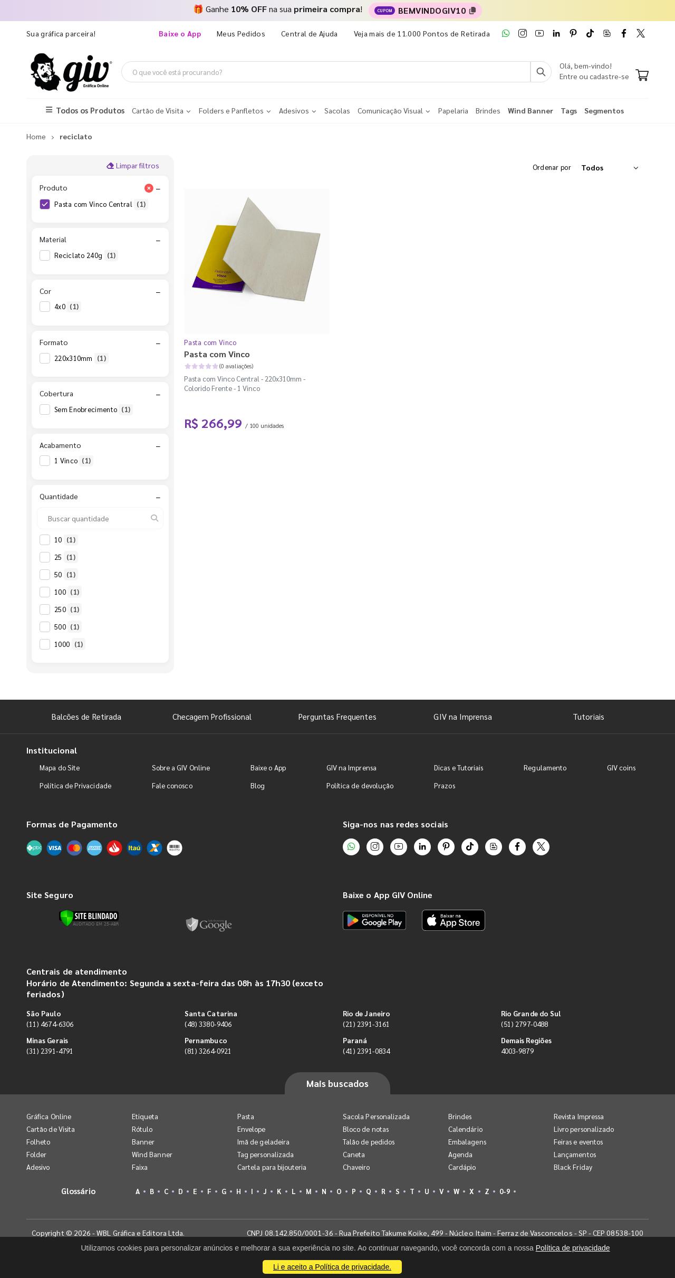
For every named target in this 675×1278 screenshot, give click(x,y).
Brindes (459, 1116)
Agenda (460, 1154)
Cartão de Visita (50, 1128)
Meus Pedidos (241, 33)
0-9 (504, 1191)
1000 (69, 644)
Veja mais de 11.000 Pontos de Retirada (422, 33)
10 (66, 540)
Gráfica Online (48, 1116)
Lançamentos (575, 1154)
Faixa (140, 1166)
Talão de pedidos (368, 1141)
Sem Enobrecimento (93, 409)
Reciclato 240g (86, 255)
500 (68, 627)
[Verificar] (89, 918)
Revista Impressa (579, 1116)
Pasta (245, 1116)
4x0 (67, 306)
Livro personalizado (584, 1128)
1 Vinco (73, 460)
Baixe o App (268, 767)
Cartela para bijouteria (272, 1166)
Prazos (444, 785)
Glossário (78, 1191)
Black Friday (573, 1166)
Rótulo (142, 1128)
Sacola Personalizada (376, 1116)
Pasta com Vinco (210, 342)
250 (68, 609)
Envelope (251, 1128)
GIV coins (621, 767)
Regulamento (545, 767)
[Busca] (541, 71)
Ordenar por (552, 167)
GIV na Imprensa (462, 716)
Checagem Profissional (212, 716)
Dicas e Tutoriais (458, 767)
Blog (257, 785)
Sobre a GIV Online (181, 767)
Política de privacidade (573, 1248)
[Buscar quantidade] (100, 518)
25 (66, 557)
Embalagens (467, 1141)
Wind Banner (152, 1154)
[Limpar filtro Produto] (148, 188)
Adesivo (38, 1166)
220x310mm (81, 358)
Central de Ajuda (309, 33)
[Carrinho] (642, 76)
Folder (36, 1154)
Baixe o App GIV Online (387, 894)
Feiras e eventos (578, 1141)
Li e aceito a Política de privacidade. (332, 1267)
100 (68, 592)
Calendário (465, 1128)
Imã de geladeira (263, 1141)
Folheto (38, 1141)
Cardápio (462, 1166)
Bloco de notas (366, 1128)
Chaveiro (356, 1166)
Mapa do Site (60, 767)
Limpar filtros (132, 165)
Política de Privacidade (75, 785)
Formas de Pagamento (72, 823)
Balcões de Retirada (86, 716)
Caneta (354, 1154)
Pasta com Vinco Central (101, 204)
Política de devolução (359, 785)
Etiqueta (145, 1116)
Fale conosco (172, 785)
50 (66, 574)
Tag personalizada (265, 1154)
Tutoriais (588, 716)
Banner (143, 1141)
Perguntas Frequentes (337, 716)
